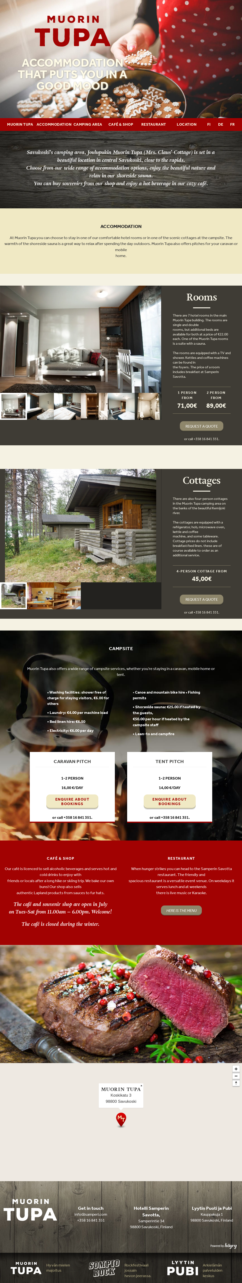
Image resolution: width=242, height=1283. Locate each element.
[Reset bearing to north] (236, 1083)
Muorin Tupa (20, 124)
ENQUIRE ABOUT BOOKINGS (72, 801)
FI (209, 124)
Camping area (87, 124)
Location (186, 124)
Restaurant (153, 124)
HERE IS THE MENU (181, 910)
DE (220, 124)
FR (232, 124)
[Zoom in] (236, 1069)
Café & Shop (120, 124)
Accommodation (54, 124)
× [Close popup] (141, 1085)
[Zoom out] (236, 1076)
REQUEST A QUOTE (202, 426)
